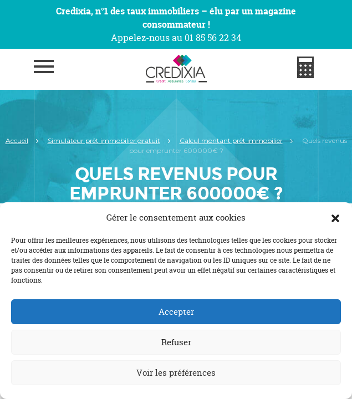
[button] (335, 217)
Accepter (176, 312)
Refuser (176, 342)
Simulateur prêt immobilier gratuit (104, 140)
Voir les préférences (176, 372)
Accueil (17, 140)
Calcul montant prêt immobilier (231, 140)
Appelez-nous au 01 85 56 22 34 (176, 38)
